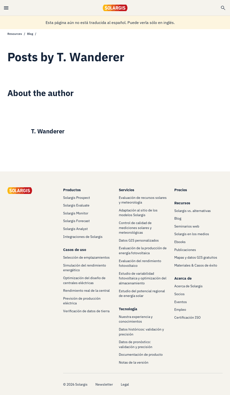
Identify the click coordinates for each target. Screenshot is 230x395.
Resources (14, 34)
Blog (30, 34)
